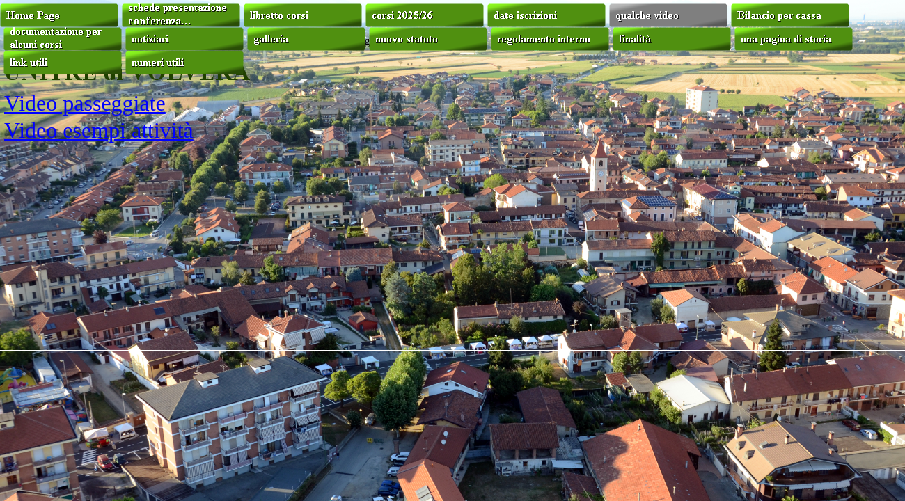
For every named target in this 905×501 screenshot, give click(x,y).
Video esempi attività (99, 130)
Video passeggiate (85, 103)
